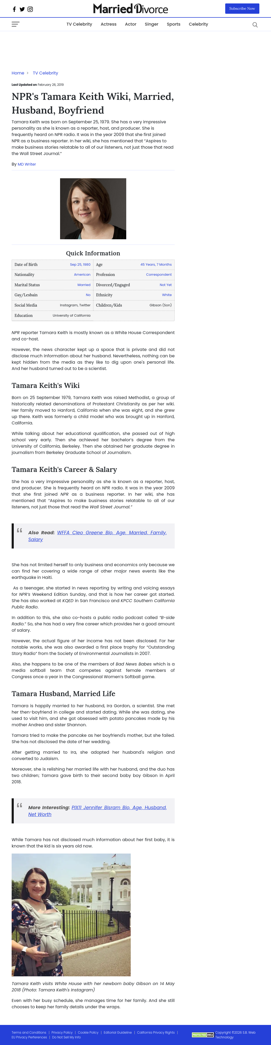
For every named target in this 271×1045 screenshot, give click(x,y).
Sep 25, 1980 (80, 264)
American (82, 274)
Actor (130, 24)
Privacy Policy (62, 1032)
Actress (108, 24)
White (167, 295)
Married (84, 285)
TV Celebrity (79, 24)
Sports (173, 24)
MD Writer (27, 164)
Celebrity (198, 24)
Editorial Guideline (118, 1032)
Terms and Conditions (29, 1032)
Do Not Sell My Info (66, 1037)
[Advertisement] (54, 41)
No (88, 295)
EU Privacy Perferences (29, 1037)
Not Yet (166, 285)
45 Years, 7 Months (156, 264)
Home (18, 73)
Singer (151, 24)
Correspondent (159, 274)
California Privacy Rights (156, 1032)
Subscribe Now (242, 8)
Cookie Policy (88, 1032)
